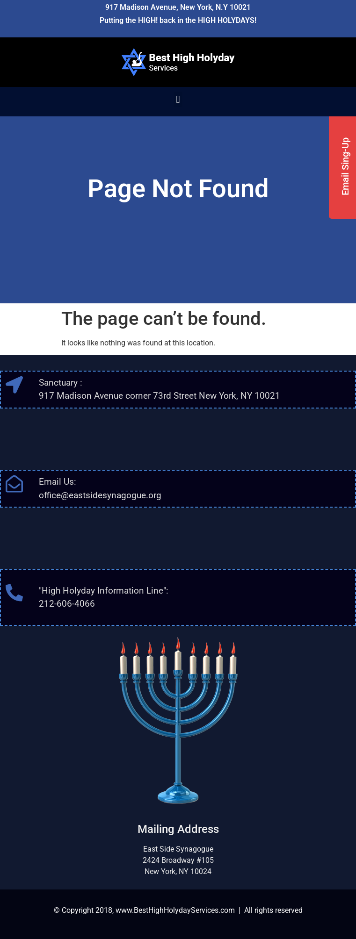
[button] (178, 99)
